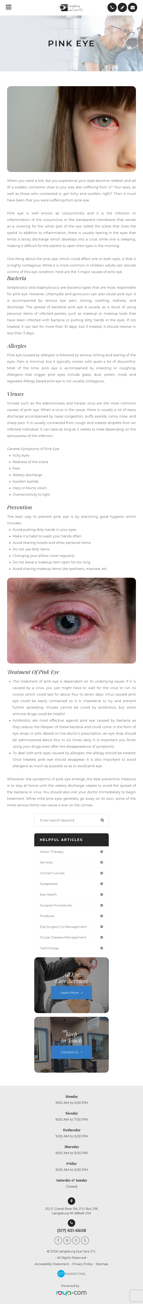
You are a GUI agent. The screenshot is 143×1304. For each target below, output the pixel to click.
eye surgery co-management (63, 927)
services (46, 862)
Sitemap (102, 1264)
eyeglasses (49, 884)
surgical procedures (56, 905)
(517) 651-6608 (71, 1231)
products (47, 916)
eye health (48, 894)
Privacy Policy (82, 1264)
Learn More (70, 992)
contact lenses (52, 873)
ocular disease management (63, 937)
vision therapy (51, 852)
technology (49, 948)
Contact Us (69, 1052)
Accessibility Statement (52, 1264)
